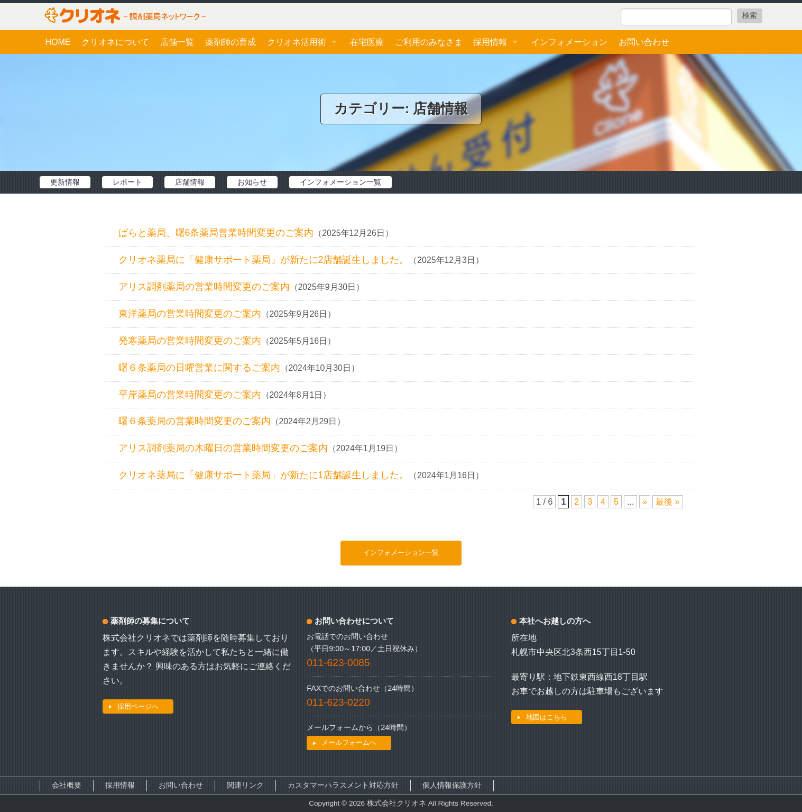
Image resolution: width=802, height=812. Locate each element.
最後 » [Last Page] (667, 501)
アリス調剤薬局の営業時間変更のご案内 (204, 286)
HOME (57, 42)
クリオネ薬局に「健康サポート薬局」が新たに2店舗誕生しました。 (263, 259)
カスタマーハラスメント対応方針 (343, 785)
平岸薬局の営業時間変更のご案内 (189, 394)
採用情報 (490, 42)
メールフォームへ (348, 742)
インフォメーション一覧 (340, 182)
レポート (127, 182)
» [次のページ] (644, 501)
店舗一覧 (177, 42)
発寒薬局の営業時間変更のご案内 (189, 340)
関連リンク (245, 785)
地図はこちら (546, 717)
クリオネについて (115, 42)
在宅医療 (367, 42)
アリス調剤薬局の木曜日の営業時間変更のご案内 (223, 448)
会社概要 (66, 785)
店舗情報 (190, 182)
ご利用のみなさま (429, 42)
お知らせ (252, 182)
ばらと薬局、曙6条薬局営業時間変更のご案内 (216, 232)
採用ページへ (138, 706)
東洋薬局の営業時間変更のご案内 (189, 313)
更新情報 (65, 182)
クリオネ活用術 (296, 42)
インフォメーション (569, 42)
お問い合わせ (644, 42)
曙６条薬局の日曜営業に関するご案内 (199, 367)
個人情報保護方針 (452, 785)
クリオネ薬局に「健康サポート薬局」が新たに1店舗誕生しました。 (263, 475)
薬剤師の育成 (230, 42)
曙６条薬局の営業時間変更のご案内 (194, 421)
